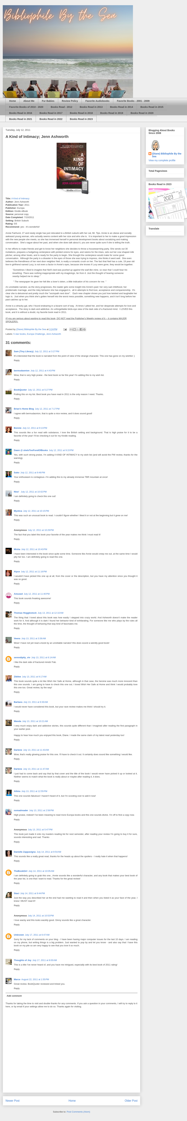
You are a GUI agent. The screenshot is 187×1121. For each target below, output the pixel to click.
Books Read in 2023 (81, 119)
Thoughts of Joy (22, 960)
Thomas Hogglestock (25, 613)
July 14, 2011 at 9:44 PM (32, 893)
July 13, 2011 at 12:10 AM (50, 613)
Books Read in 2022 (50, 119)
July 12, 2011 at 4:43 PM (42, 370)
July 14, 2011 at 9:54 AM (49, 852)
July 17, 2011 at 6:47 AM (37, 935)
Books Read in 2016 (20, 113)
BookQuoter (20, 389)
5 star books (20, 334)
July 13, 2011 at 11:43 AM (36, 750)
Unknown (19, 935)
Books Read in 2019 (111, 113)
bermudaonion (21, 370)
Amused (18, 594)
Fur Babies (48, 101)
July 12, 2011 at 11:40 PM (37, 594)
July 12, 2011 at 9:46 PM (32, 472)
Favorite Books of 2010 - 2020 (26, 107)
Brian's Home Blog (24, 408)
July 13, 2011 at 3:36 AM (33, 638)
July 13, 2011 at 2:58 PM (41, 810)
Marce (17, 979)
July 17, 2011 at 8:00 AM (44, 960)
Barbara (18, 702)
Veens (17, 638)
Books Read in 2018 (81, 113)
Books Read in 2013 (91, 107)
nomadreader (21, 810)
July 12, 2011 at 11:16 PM (34, 571)
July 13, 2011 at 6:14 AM (43, 657)
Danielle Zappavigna (25, 852)
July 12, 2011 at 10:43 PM (34, 549)
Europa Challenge (36, 334)
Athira (17, 791)
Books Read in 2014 (121, 107)
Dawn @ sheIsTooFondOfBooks (31, 450)
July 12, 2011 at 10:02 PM (34, 491)
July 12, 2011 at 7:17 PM (47, 408)
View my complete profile (162, 160)
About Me (28, 101)
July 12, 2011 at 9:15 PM (61, 450)
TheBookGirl (20, 871)
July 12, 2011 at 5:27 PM (40, 389)
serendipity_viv (22, 657)
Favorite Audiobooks (97, 101)
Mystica (18, 511)
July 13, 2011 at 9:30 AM (35, 702)
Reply (17, 360)
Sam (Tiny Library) (24, 351)
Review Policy (70, 101)
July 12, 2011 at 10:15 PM (36, 511)
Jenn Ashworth (53, 334)
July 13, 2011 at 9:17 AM (34, 676)
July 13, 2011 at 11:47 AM (36, 769)
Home (12, 101)
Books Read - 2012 (61, 107)
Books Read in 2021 (20, 119)
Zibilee (17, 676)
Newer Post (13, 1100)
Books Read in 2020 (142, 113)
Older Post (131, 1100)
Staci (16, 893)
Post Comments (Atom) (78, 1111)
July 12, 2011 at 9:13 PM (35, 428)
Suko (16, 472)
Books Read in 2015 (151, 107)
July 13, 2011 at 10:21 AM (35, 721)
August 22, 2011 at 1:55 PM (35, 979)
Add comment (14, 996)
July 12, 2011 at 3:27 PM (47, 351)
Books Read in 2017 (50, 113)
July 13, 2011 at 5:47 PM (40, 829)
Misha (17, 549)
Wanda (17, 721)
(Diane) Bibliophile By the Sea (166, 155)
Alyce (17, 571)
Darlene (18, 750)
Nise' (17, 491)
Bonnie (17, 428)
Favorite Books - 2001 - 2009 (133, 101)
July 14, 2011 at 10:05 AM (41, 871)
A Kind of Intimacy (20, 198)
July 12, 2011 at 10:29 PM (41, 530)
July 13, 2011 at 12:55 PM (34, 791)
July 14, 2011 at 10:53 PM (41, 915)
